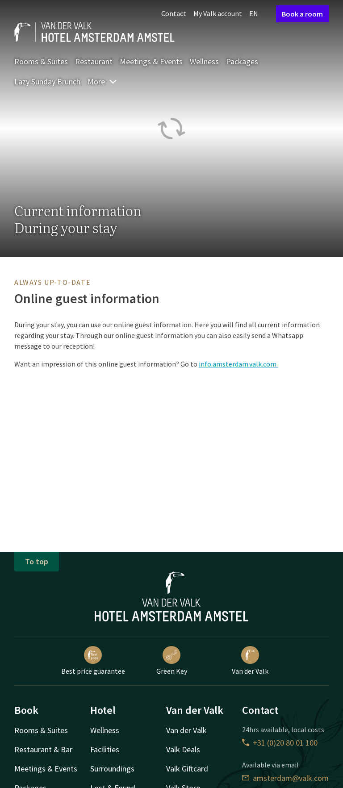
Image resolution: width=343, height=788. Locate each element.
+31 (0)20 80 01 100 (280, 743)
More (102, 81)
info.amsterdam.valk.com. (238, 363)
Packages (242, 61)
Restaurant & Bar (43, 749)
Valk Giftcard (187, 768)
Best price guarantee (93, 660)
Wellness (204, 61)
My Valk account (217, 13)
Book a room (302, 13)
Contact (173, 13)
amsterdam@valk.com (285, 778)
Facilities (104, 749)
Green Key (171, 660)
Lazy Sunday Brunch (47, 81)
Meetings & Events (151, 61)
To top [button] (36, 561)
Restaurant (94, 61)
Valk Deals (183, 749)
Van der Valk (250, 660)
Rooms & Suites (41, 61)
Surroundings (112, 768)
